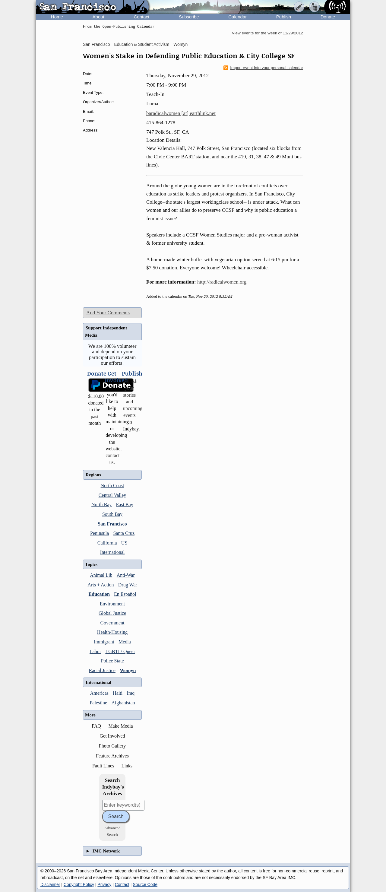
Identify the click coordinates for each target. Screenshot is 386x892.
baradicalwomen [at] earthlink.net (181, 113)
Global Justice (112, 613)
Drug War (127, 584)
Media (125, 641)
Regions (93, 474)
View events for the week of (267, 33)
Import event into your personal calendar (263, 67)
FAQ (96, 726)
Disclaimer (50, 884)
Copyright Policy (79, 884)
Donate (328, 16)
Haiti (117, 693)
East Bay (124, 504)
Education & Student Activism (141, 44)
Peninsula (99, 533)
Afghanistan (123, 702)
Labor (95, 651)
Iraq (131, 693)
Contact (141, 16)
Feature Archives (112, 755)
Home (57, 16)
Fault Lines (103, 765)
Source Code (145, 884)
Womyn (180, 44)
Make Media (120, 726)
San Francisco (96, 44)
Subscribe (189, 16)
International (112, 552)
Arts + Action (100, 584)
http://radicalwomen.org (222, 282)
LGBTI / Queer (120, 651)
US (124, 542)
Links (127, 765)
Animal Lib (101, 575)
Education (99, 594)
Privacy (104, 884)
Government (112, 622)
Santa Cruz (123, 533)
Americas (99, 693)
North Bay (101, 504)
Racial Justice (102, 670)
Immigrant (104, 641)
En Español (125, 594)
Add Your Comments (108, 313)
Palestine (98, 702)
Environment (112, 603)
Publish (283, 16)
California (107, 542)
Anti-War (126, 575)
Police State (112, 660)
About (98, 16)
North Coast (112, 485)
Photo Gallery (112, 745)
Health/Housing (112, 632)
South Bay (112, 514)
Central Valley (112, 495)
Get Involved (112, 735)
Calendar (237, 16)
